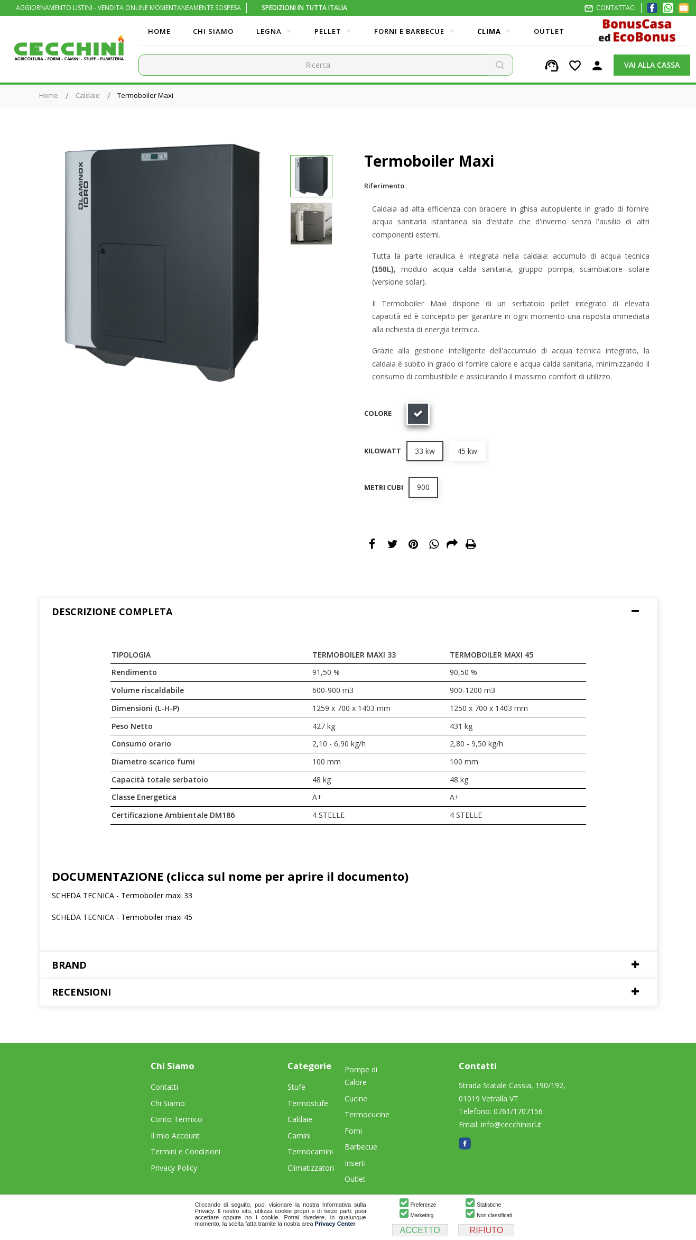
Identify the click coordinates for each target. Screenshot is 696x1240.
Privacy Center (335, 1223)
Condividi (372, 544)
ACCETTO (420, 1230)
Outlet (355, 1179)
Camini (299, 1135)
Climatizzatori (310, 1168)
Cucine (356, 1098)
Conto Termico (176, 1119)
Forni (353, 1131)
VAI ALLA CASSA (652, 65)
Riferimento (384, 185)
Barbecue (361, 1147)
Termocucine (367, 1114)
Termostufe (307, 1103)
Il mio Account (175, 1135)
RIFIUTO (487, 1230)
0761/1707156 (518, 1111)
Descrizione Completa (112, 611)
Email (452, 544)
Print (471, 544)
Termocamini (310, 1151)
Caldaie (299, 1119)
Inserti (355, 1163)
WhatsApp (434, 544)
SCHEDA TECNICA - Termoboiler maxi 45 (122, 917)
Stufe (296, 1087)
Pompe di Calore (361, 1076)
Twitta (393, 544)
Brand (69, 965)
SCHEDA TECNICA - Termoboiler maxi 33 (122, 895)
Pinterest (413, 544)
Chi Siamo (168, 1103)
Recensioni (81, 992)
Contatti (164, 1087)
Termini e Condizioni (185, 1151)
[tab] (348, 611)
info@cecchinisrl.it (511, 1124)
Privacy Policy (174, 1168)
